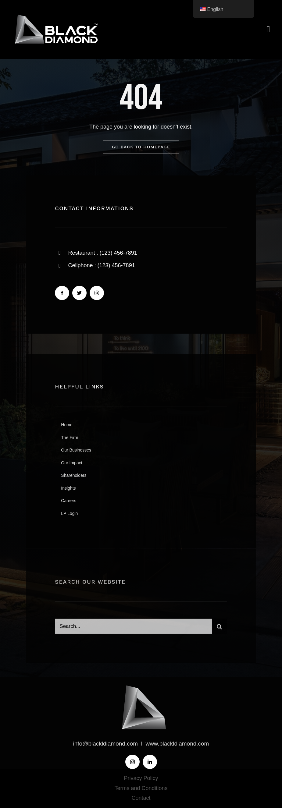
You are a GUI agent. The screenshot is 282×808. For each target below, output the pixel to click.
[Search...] (133, 628)
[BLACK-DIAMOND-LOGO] (55, 15)
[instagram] (97, 293)
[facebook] (62, 293)
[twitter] (79, 293)
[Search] (219, 628)
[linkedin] (150, 762)
